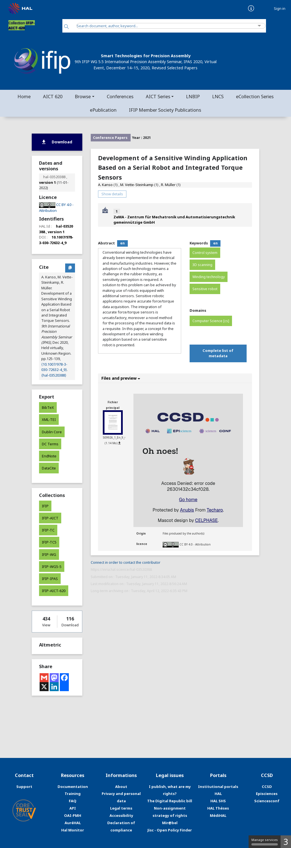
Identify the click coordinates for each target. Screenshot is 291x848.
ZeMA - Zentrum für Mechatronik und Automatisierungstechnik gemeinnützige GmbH (174, 219)
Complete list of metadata (218, 353)
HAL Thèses (218, 808)
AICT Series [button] (158, 96)
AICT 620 (52, 96)
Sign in (279, 8)
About (121, 786)
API (72, 808)
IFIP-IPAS (50, 578)
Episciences (267, 793)
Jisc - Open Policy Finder (169, 830)
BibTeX (48, 407)
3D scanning (202, 264)
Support (24, 786)
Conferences (120, 96)
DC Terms (50, 443)
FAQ (72, 800)
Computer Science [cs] (210, 320)
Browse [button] (83, 96)
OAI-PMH (72, 815)
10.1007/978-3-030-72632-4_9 (56, 240)
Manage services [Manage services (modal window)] (264, 841)
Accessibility (121, 815)
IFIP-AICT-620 (53, 590)
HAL (218, 793)
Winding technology (208, 276)
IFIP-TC (48, 530)
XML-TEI (49, 419)
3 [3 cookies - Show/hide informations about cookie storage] (285, 841)
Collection (21, 25)
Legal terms (121, 808)
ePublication (103, 110)
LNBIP (193, 96)
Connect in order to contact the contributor (125, 562)
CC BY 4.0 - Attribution (195, 544)
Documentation (73, 786)
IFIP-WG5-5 (52, 566)
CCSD (267, 786)
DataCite (49, 468)
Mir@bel (170, 822)
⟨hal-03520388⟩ (53, 375)
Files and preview (120, 378)
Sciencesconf (266, 800)
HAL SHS (218, 800)
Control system (204, 252)
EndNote (49, 456)
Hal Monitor (72, 830)
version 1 (47, 182)
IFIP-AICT (50, 518)
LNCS (218, 96)
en (122, 243)
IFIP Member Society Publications (165, 110)
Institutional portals (218, 786)
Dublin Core (52, 431)
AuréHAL (73, 822)
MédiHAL (218, 815)
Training (73, 793)
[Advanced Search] (259, 26)
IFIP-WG (49, 554)
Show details (112, 193)
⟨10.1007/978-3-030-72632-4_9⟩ (54, 367)
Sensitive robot (204, 289)
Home (24, 96)
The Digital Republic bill (169, 800)
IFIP (45, 505)
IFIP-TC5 (49, 542)
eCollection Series (255, 96)
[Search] (66, 27)
